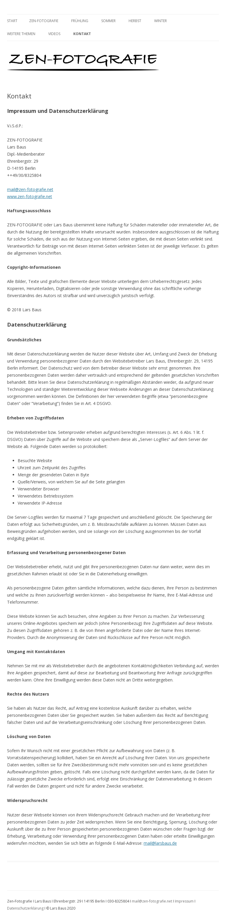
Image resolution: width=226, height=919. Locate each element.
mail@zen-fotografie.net (30, 189)
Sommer (108, 20)
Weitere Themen (21, 33)
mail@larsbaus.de (160, 843)
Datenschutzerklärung (25, 908)
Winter (160, 20)
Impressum (184, 901)
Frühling (79, 20)
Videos (54, 33)
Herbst (135, 20)
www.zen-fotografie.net (29, 196)
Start (12, 20)
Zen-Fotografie (43, 20)
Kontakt (82, 33)
